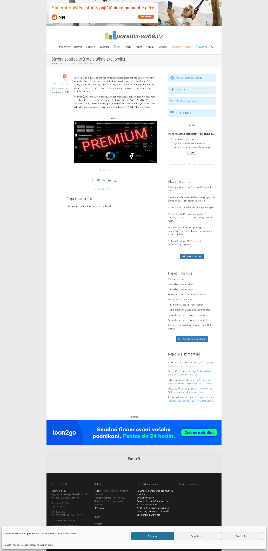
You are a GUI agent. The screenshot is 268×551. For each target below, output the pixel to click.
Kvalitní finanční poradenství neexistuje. (191, 147)
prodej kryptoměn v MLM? (180, 284)
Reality (127, 46)
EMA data (99, 507)
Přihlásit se (201, 46)
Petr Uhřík (173, 371)
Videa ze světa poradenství (189, 77)
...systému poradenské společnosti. (189, 143)
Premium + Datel (180, 46)
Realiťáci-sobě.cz (102, 497)
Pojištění (91, 46)
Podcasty (180, 89)
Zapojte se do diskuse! (192, 338)
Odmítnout (197, 536)
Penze (138, 46)
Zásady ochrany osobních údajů (37, 544)
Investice (104, 46)
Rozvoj (78, 46)
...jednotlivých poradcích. (184, 139)
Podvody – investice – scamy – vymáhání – (188, 315)
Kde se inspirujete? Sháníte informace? (186, 294)
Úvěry (116, 46)
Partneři (162, 46)
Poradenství (63, 46)
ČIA (65, 80)
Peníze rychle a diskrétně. (180, 299)
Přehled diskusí (183, 112)
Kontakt (98, 523)
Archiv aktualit (192, 256)
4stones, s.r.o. (58, 490)
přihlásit (107, 206)
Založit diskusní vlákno (187, 101)
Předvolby (242, 536)
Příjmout (153, 536)
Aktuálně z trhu (60, 88)
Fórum (150, 46)
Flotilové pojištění (176, 279)
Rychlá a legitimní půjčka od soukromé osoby (190, 309)
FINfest (97, 490)
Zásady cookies (12, 544)
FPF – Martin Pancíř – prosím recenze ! (186, 304)
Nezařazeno (57, 92)
